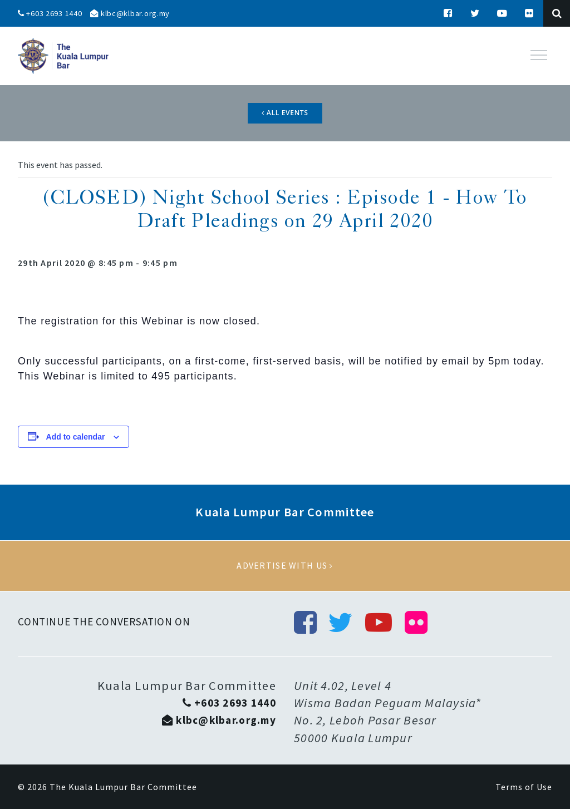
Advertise (285, 566)
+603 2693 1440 (50, 13)
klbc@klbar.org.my (130, 13)
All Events (285, 112)
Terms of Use (523, 786)
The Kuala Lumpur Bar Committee (123, 786)
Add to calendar (75, 436)
